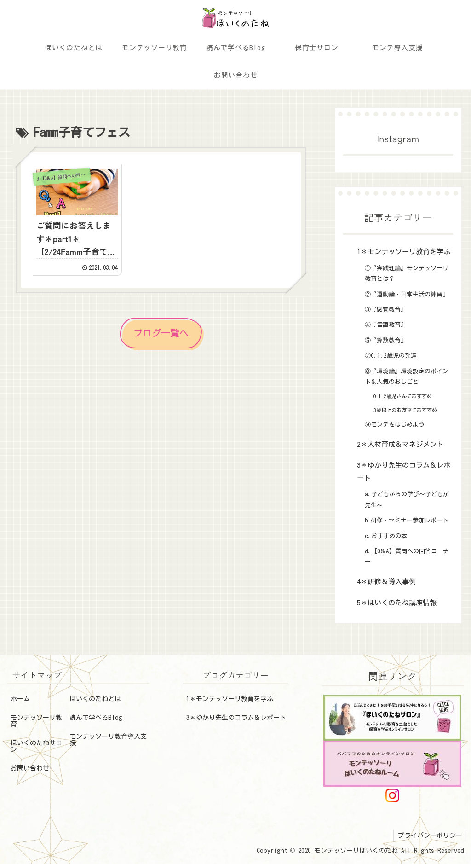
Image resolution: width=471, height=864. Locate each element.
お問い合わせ (30, 768)
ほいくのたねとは (95, 699)
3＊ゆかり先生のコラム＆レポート (236, 717)
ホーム (20, 699)
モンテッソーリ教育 (36, 720)
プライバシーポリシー (430, 835)
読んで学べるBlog (95, 717)
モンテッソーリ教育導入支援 (108, 739)
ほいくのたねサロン (36, 746)
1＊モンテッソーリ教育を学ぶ (229, 699)
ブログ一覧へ (161, 330)
